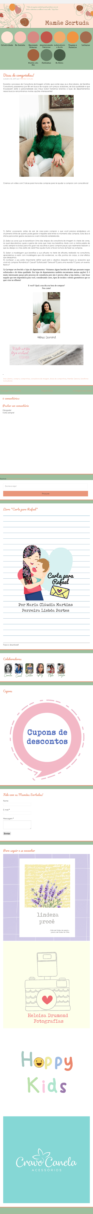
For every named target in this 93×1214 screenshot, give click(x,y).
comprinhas (25, 379)
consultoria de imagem (40, 379)
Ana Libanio (8, 379)
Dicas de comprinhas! (18, 75)
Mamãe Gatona (73, 379)
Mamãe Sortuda (26, 79)
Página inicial (47, 391)
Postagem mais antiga (82, 391)
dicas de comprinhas (58, 379)
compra (17, 379)
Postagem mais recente (11, 391)
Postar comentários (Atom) (18, 479)
